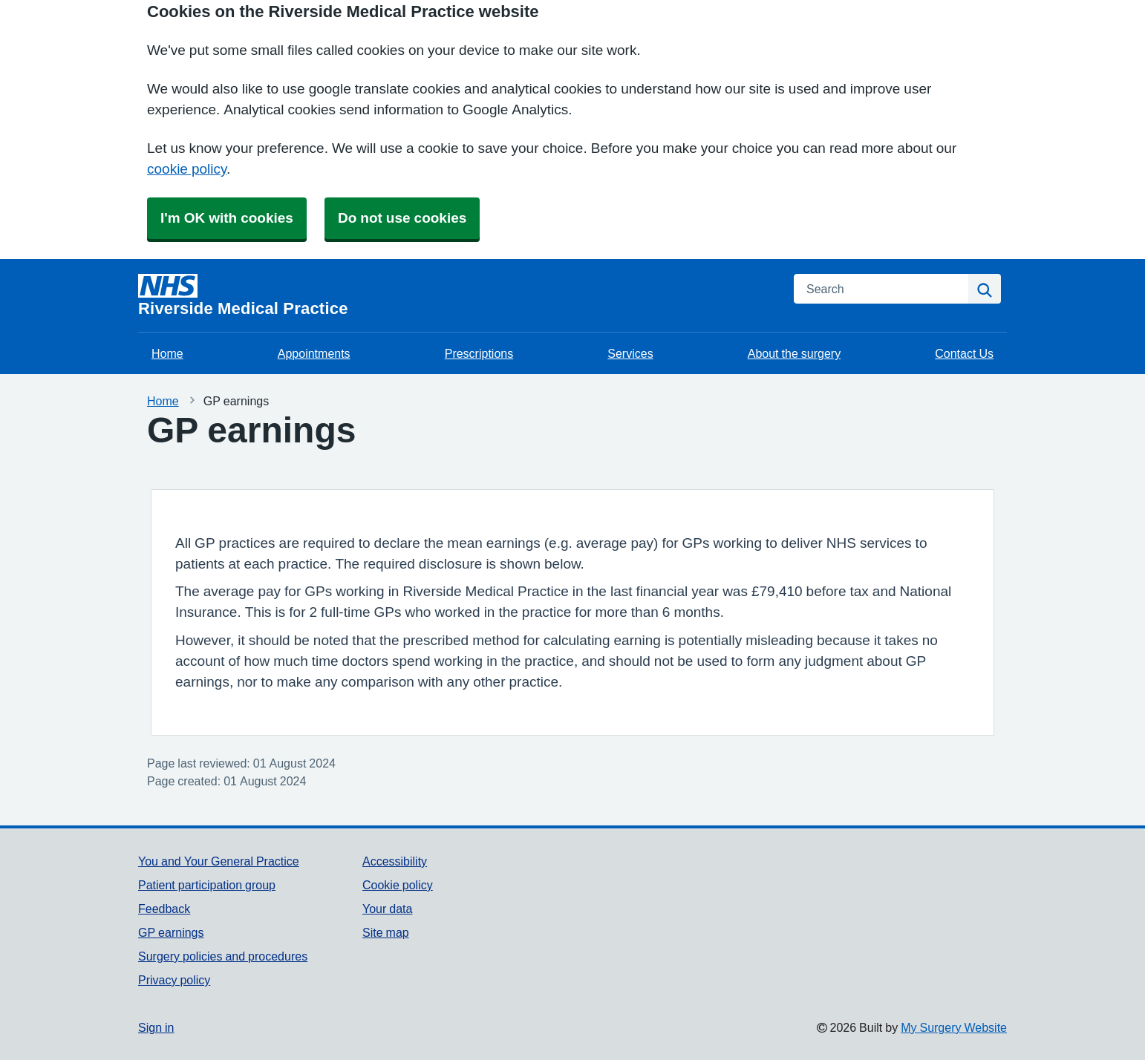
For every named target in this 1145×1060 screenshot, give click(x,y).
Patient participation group (206, 885)
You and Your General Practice (218, 861)
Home (167, 353)
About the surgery (794, 353)
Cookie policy (397, 885)
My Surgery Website (954, 1027)
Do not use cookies (402, 218)
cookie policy (186, 169)
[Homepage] (457, 295)
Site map (385, 932)
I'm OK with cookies (226, 218)
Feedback (164, 909)
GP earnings (171, 932)
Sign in (156, 1027)
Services (630, 353)
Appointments (314, 353)
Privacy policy (174, 980)
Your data (387, 909)
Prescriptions (479, 353)
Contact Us (964, 353)
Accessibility (394, 861)
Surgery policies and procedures (222, 956)
